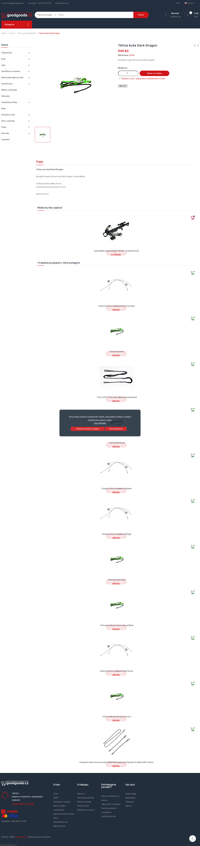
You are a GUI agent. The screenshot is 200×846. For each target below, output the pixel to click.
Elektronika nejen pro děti (12, 77)
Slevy (55, 818)
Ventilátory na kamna (10, 71)
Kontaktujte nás (62, 3)
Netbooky (5, 96)
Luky (3, 65)
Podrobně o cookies (61, 802)
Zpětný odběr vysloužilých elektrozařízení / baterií (63, 810)
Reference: (123, 55)
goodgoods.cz (21, 837)
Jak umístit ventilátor (111, 804)
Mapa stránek (59, 826)
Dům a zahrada (7, 121)
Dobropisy (129, 802)
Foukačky (5, 139)
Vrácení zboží (83, 806)
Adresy (128, 806)
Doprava (81, 794)
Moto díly (5, 133)
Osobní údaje (130, 794)
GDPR (55, 798)
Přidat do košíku (154, 73)
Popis (39, 161)
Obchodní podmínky (85, 798)
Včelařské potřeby (9, 102)
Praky (3, 127)
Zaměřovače (7, 84)
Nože (3, 108)
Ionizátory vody (8, 115)
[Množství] (128, 73)
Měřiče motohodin (9, 90)
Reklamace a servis (85, 810)
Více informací (100, 423)
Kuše (3, 59)
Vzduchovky (6, 53)
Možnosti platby (84, 802)
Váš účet (130, 784)
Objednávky (130, 798)
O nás (55, 794)
